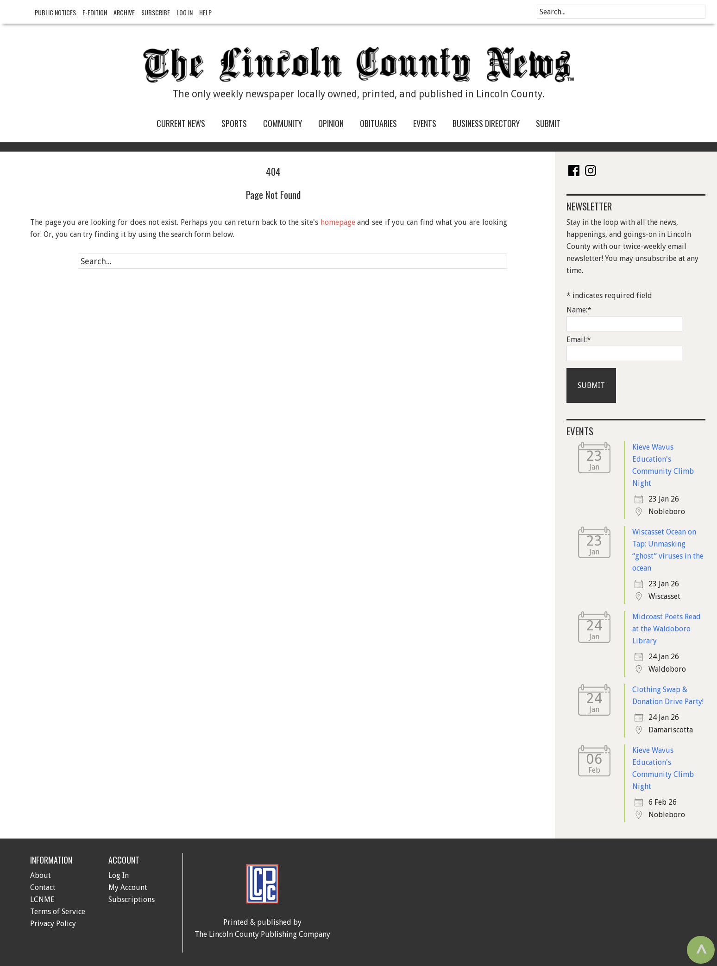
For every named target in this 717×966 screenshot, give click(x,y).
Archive (124, 12)
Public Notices (55, 12)
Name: (578, 309)
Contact (43, 887)
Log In (184, 12)
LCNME (42, 899)
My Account (127, 887)
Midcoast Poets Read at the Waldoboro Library (666, 628)
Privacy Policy (53, 923)
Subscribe (155, 12)
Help (205, 12)
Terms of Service (57, 911)
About (40, 875)
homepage (338, 222)
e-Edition (94, 12)
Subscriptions (131, 899)
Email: (578, 339)
